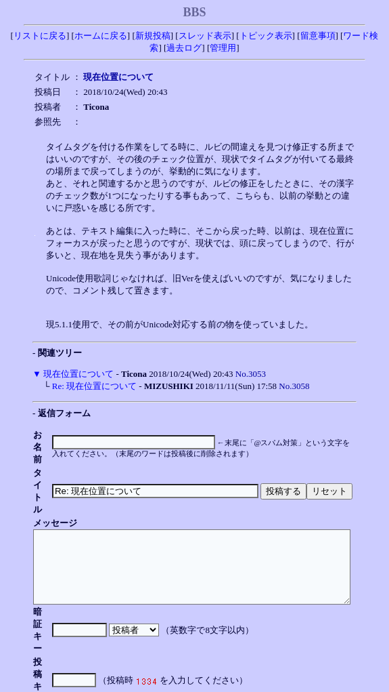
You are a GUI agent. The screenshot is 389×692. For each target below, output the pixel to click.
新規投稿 (152, 35)
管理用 (223, 48)
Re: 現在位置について (94, 386)
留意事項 (318, 35)
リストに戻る (40, 35)
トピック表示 (265, 35)
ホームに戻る (100, 35)
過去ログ (184, 48)
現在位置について (78, 374)
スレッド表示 (205, 35)
